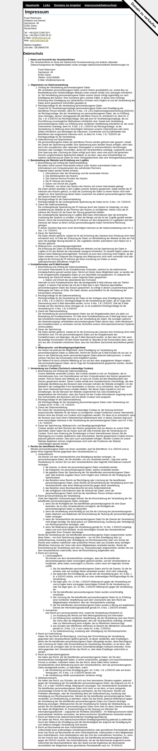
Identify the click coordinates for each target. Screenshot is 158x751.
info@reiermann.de (41, 38)
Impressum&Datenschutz (100, 5)
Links (46, 5)
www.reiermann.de (39, 40)
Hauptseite (32, 5)
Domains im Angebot (67, 5)
